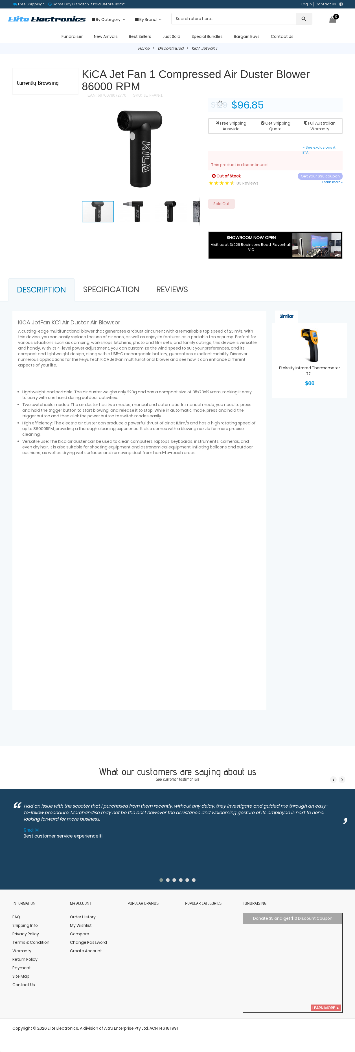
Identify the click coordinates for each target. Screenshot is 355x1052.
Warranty (21, 951)
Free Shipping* (30, 4)
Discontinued (171, 48)
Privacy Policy (25, 934)
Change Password (88, 942)
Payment (21, 968)
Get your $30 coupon (320, 176)
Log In (306, 4)
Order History (83, 917)
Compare (79, 934)
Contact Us (325, 4)
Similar (286, 316)
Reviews (172, 289)
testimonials (189, 779)
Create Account (86, 951)
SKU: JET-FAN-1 (147, 95)
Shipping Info (25, 925)
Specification (111, 289)
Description (41, 289)
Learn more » (332, 182)
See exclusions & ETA (319, 150)
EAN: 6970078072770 (106, 95)
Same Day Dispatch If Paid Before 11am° (88, 4)
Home (144, 48)
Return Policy (25, 959)
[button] (194, 114)
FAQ (16, 917)
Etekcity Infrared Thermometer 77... (309, 370)
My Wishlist (81, 925)
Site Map (20, 976)
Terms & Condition (30, 942)
